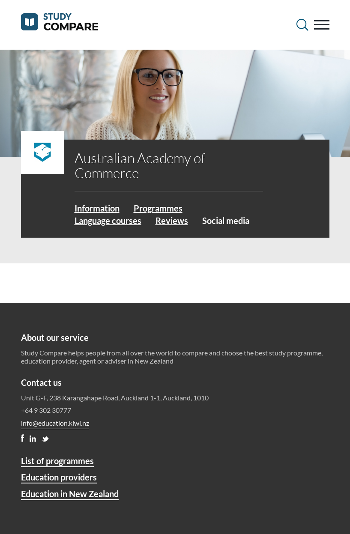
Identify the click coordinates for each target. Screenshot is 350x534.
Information (97, 208)
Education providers (59, 477)
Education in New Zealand (70, 494)
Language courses (108, 220)
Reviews (172, 220)
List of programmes (57, 461)
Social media (225, 220)
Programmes (158, 208)
